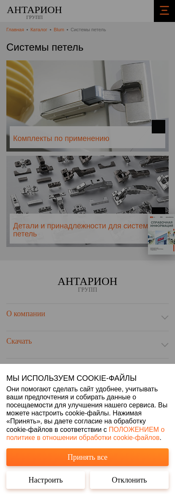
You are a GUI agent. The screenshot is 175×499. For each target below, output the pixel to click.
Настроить (46, 480)
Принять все (88, 457)
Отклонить (129, 480)
